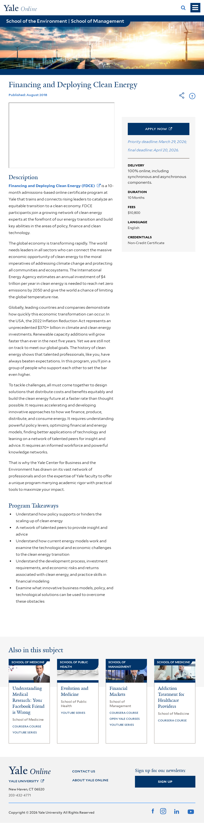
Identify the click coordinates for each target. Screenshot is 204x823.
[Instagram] (163, 811)
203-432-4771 (20, 795)
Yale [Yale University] (26, 781)
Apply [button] (158, 129)
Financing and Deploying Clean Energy (55, 185)
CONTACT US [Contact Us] (83, 771)
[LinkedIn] (176, 811)
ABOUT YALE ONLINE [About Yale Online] (90, 780)
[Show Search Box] (183, 7)
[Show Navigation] (195, 7)
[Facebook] (153, 811)
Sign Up (165, 781)
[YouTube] (190, 811)
